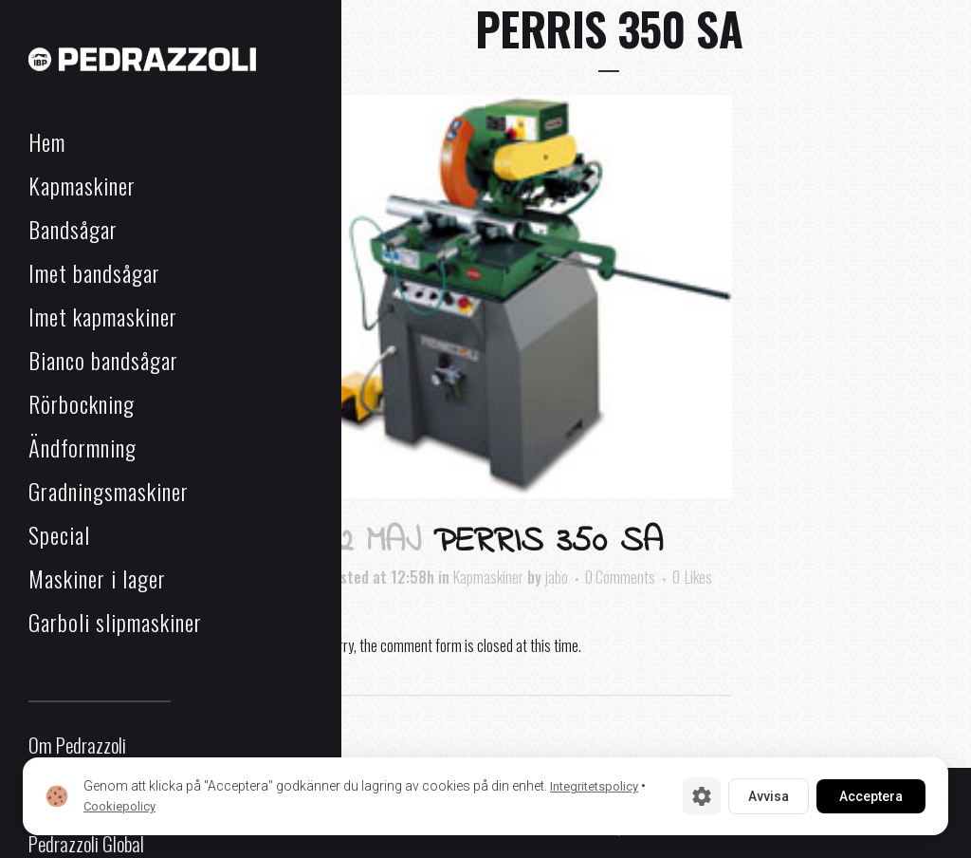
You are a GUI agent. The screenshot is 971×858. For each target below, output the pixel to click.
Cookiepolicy (119, 806)
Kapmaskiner (488, 577)
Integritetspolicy (594, 786)
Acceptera (871, 796)
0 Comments (620, 577)
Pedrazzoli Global (86, 843)
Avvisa (768, 796)
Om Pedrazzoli (77, 744)
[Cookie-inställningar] (702, 796)
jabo (556, 577)
